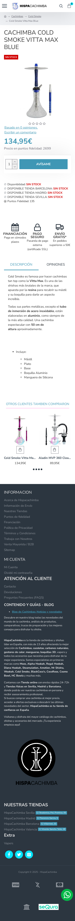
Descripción (21, 264)
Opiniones (56, 264)
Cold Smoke (34, 16)
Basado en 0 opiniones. (21, 127)
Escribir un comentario (20, 132)
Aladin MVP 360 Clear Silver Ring (55, 458)
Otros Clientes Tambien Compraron (37, 404)
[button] (33, 469)
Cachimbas (17, 16)
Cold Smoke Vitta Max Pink (20, 458)
